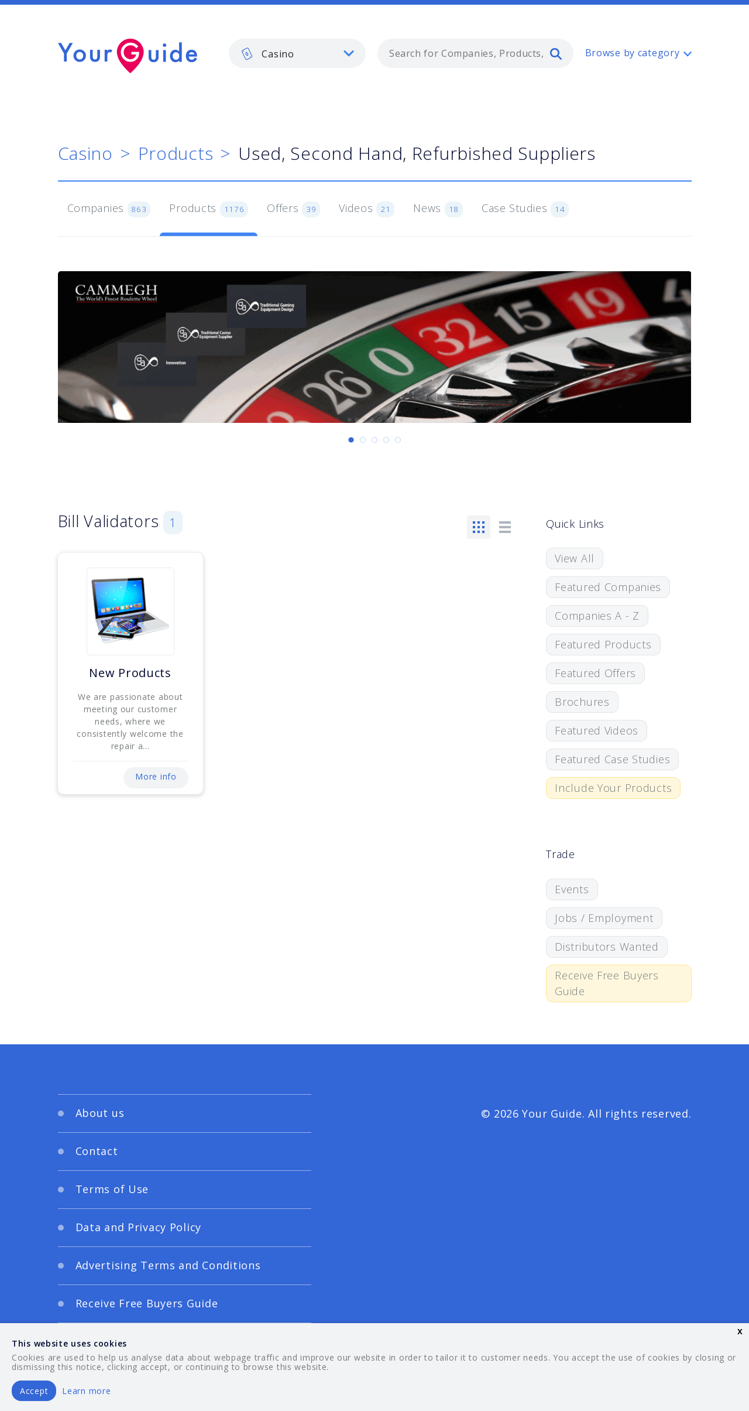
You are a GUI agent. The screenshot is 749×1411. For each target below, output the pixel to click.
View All (575, 558)
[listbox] (297, 53)
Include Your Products (613, 788)
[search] (556, 53)
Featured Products (603, 644)
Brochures (582, 702)
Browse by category (632, 52)
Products (176, 153)
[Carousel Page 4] (386, 440)
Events (572, 889)
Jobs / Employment (604, 918)
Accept (34, 1390)
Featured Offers (595, 673)
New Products (130, 673)
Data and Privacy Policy (138, 1227)
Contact (96, 1151)
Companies (109, 209)
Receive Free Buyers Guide (607, 983)
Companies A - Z (597, 616)
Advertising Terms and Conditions (168, 1265)
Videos (366, 209)
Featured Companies (608, 587)
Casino (85, 153)
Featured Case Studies (612, 759)
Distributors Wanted (607, 946)
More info (155, 776)
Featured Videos (596, 730)
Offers (293, 209)
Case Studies (525, 209)
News (438, 209)
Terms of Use (112, 1189)
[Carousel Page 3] (374, 440)
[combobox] (475, 53)
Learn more (86, 1390)
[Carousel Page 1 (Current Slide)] (351, 440)
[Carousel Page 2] (363, 440)
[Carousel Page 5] (398, 440)
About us (100, 1113)
